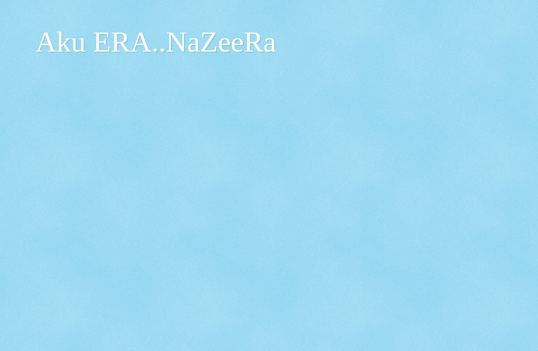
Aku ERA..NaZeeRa (156, 42)
